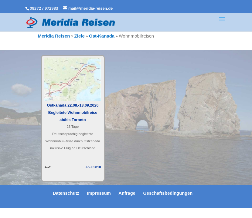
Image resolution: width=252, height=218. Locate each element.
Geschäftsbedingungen (167, 193)
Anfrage (126, 193)
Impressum (99, 193)
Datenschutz (66, 193)
